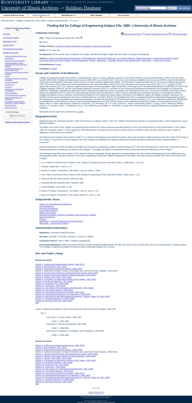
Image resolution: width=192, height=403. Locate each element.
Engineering (30, 20)
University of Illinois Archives (29, 8)
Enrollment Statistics (11, 82)
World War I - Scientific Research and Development (118, 60)
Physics (92, 60)
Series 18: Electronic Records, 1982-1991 (53, 301)
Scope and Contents (11, 38)
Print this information (178, 34)
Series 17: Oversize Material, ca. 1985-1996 (54, 299)
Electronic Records (11, 107)
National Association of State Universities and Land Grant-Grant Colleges (16, 64)
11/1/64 (80, 112)
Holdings (20, 20)
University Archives (7, 20)
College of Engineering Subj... (58, 20)
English (54, 69)
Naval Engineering (80, 60)
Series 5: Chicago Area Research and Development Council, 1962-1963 (66, 273)
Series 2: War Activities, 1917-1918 (51, 266)
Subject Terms (8, 45)
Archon (94, 401)
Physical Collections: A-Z (41, 15)
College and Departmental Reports (16, 56)
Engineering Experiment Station (15, 61)
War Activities (9, 58)
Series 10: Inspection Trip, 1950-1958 (52, 284)
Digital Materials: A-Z (68, 15)
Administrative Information (13, 49)
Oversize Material (10, 105)
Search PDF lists (184, 8)
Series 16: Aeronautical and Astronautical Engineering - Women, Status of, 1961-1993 (72, 296)
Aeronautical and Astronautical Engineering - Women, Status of (15, 102)
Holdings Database (83, 8)
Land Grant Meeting (11, 93)
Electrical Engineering (106, 58)
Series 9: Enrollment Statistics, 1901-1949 (54, 281)
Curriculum (8, 87)
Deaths (7, 76)
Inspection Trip (9, 84)
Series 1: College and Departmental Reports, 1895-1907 (60, 264)
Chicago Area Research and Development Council (14, 69)
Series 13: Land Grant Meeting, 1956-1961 (54, 290)
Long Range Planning (126, 58)
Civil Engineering (89, 58)
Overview (6, 34)
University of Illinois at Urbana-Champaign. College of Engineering (83, 46)
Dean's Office (41, 20)
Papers (58, 64)
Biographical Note (10, 41)
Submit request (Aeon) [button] (131, 34)
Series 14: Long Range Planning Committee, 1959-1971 (60, 292)
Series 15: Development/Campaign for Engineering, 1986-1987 (63, 294)
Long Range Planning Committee (15, 95)
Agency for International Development (64, 58)
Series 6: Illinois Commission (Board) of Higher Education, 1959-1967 (65, 275)
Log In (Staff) (96, 388)
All (37, 303)
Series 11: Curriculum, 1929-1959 (50, 286)
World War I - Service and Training (156, 60)
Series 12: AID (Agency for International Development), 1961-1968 (64, 288)
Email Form (99, 393)
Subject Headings (96, 15)
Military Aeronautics (144, 58)
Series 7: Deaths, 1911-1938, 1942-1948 (53, 277)
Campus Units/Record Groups (13, 15)
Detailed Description (11, 53)
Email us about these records (17, 122)
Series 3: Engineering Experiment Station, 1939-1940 (58, 269)
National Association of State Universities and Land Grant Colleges (67, 215)
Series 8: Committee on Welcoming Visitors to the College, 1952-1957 (65, 279)
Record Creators (123, 15)
